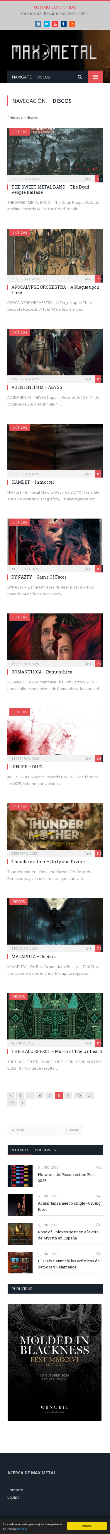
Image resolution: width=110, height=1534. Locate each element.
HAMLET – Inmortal (32, 482)
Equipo (13, 1497)
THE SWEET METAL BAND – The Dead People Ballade (50, 189)
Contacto (15, 1489)
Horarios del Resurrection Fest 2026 (53, 13)
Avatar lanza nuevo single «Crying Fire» (69, 1206)
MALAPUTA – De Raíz (33, 956)
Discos (18, 901)
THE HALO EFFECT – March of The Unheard (56, 1051)
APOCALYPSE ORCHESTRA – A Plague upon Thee (55, 289)
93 (12, 1102)
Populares (45, 1149)
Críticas (19, 131)
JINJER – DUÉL (27, 766)
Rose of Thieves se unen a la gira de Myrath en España (68, 1235)
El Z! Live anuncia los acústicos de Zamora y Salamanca (69, 1264)
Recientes (20, 1149)
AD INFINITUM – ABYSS (36, 387)
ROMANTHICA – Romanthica (41, 672)
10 (79, 1095)
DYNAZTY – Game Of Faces (39, 577)
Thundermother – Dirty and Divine (48, 861)
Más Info (21, 1529)
